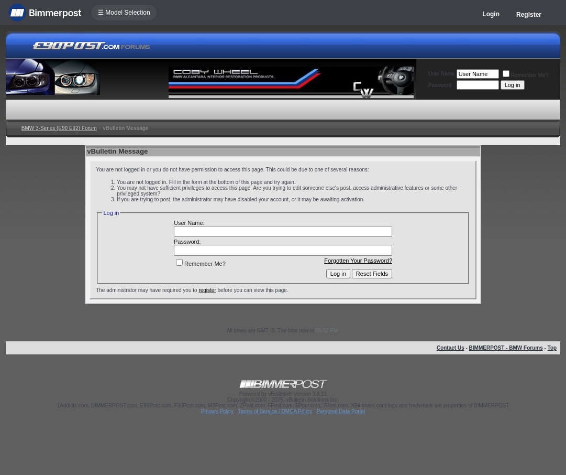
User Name (441, 74)
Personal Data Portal (341, 411)
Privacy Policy (217, 411)
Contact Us (450, 348)
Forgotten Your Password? (358, 260)
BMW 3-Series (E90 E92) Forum (59, 128)
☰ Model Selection (124, 12)
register (207, 290)
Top (552, 348)
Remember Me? (526, 75)
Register (528, 14)
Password (439, 85)
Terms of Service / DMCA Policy (275, 411)
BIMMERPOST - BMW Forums (506, 348)
